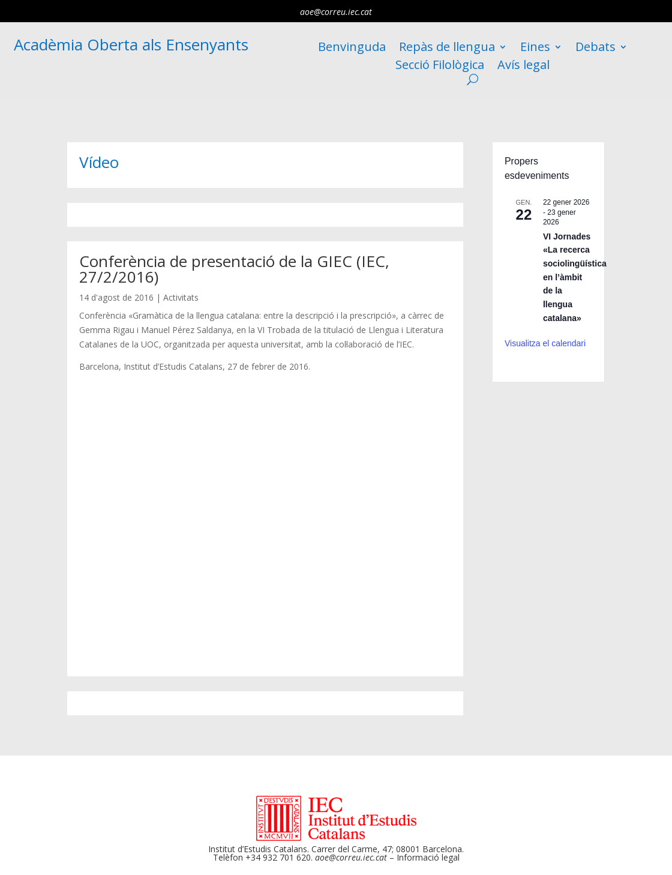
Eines (535, 49)
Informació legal (428, 857)
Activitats (181, 297)
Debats (595, 49)
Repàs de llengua (447, 49)
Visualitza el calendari (545, 343)
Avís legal (523, 67)
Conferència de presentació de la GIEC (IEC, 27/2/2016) (234, 268)
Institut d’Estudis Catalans (257, 849)
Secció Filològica (439, 67)
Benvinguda (352, 49)
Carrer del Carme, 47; (352, 849)
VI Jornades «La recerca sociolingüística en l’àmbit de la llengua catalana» (575, 277)
